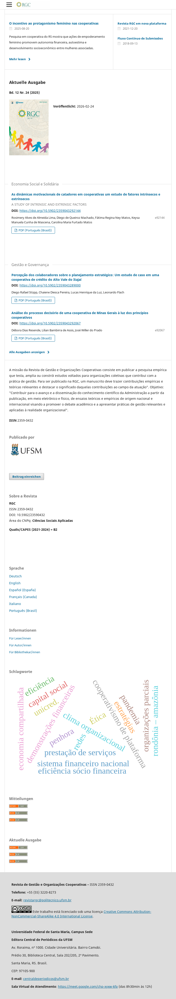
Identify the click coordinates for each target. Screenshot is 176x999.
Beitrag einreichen (26, 476)
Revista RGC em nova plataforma (142, 23)
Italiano (15, 604)
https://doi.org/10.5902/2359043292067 (50, 323)
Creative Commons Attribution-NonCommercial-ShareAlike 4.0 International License (81, 913)
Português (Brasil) (23, 610)
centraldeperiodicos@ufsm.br (46, 978)
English (15, 583)
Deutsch (15, 576)
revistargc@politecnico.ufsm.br (47, 900)
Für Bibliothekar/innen (24, 652)
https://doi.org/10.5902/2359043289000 (50, 285)
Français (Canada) (23, 597)
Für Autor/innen (20, 645)
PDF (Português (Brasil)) (35, 230)
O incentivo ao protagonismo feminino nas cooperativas (54, 23)
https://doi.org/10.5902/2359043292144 (50, 210)
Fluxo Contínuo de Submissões (140, 38)
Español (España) (22, 590)
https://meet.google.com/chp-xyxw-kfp (88, 986)
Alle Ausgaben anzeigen (27, 352)
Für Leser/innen (20, 638)
